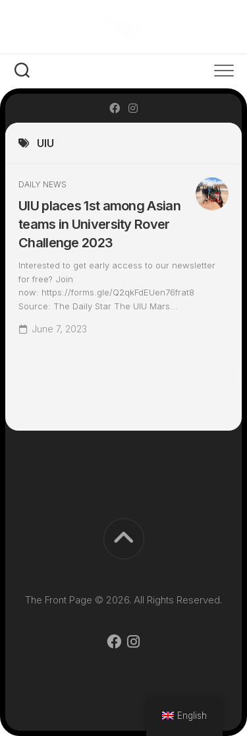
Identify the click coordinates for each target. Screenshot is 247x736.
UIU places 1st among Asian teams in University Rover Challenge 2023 (99, 224)
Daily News (42, 184)
